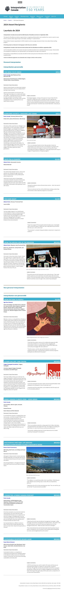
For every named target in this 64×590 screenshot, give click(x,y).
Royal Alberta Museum (9, 542)
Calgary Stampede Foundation (11, 364)
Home (5, 20)
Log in (20, 2)
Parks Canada (7, 75)
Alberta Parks (7, 162)
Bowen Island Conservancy (10, 447)
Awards (10, 20)
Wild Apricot (50, 588)
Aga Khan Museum (8, 302)
